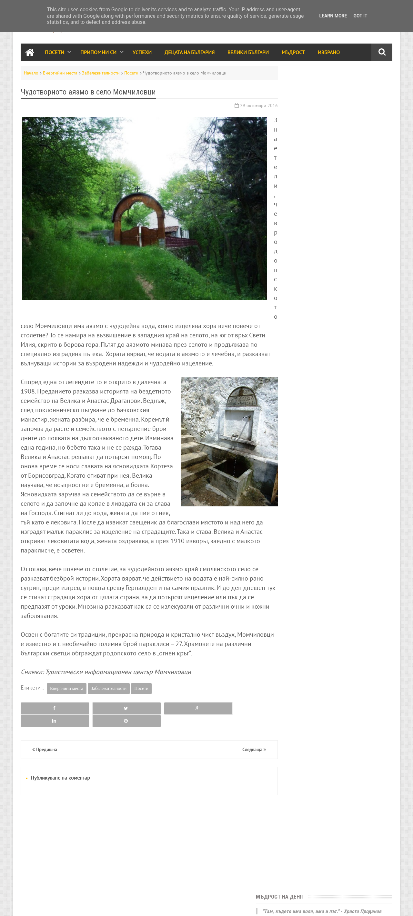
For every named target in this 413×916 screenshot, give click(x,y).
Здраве (362, 526)
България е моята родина (320, 191)
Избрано (329, 53)
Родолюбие (350, 485)
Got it (360, 15)
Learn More (333, 15)
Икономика (296, 540)
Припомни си (98, 53)
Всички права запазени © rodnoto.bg (137, 905)
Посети (54, 53)
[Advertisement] (143, 840)
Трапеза (342, 513)
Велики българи (301, 471)
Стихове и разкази (304, 499)
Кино (316, 526)
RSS (46, 905)
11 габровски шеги (337, 302)
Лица (364, 513)
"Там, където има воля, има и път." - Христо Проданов (335, 88)
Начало (31, 73)
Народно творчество (306, 485)
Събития (344, 457)
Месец (364, 228)
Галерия (338, 526)
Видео (319, 513)
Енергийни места (60, 73)
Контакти (30, 905)
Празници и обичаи (305, 457)
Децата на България (190, 53)
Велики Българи (248, 53)
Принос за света (350, 499)
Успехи (142, 53)
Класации (294, 513)
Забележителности (101, 73)
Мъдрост (293, 53)
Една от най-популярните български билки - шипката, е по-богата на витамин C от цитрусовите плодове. (331, 153)
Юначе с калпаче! (306, 114)
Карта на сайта (69, 905)
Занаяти (355, 554)
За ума (323, 540)
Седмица (308, 228)
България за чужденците (310, 554)
